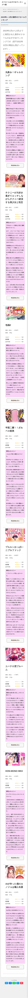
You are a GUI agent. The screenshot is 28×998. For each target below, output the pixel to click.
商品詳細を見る (15, 165)
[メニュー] (25, 3)
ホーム (4, 9)
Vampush (10, 387)
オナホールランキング (12, 9)
